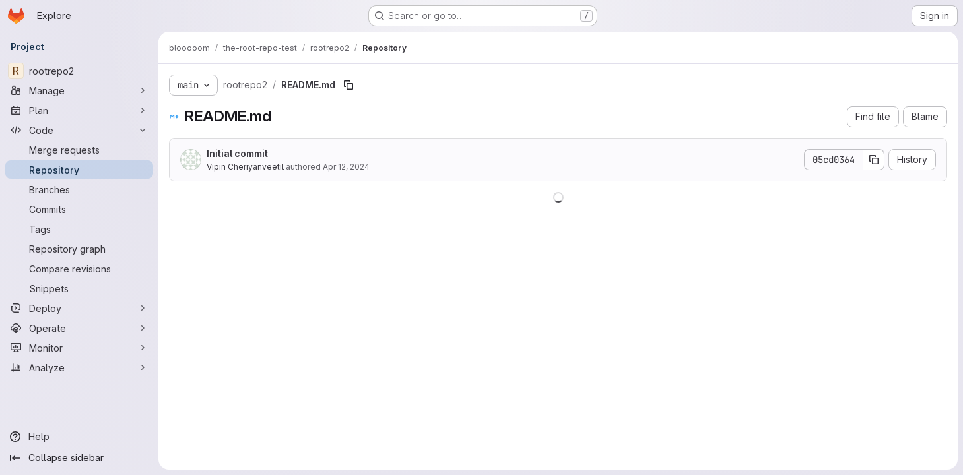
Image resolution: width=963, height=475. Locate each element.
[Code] (79, 130)
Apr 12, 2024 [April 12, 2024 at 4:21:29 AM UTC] (346, 167)
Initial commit (237, 153)
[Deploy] (79, 308)
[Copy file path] (348, 85)
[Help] (79, 437)
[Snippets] (79, 288)
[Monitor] (79, 347)
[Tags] (79, 229)
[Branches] (79, 189)
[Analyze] (79, 367)
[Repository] (79, 169)
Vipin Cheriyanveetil (245, 167)
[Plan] (79, 110)
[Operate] (79, 328)
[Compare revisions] (79, 268)
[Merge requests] (79, 150)
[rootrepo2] (79, 70)
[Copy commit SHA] (873, 159)
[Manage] (79, 90)
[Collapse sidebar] (79, 458)
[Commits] (79, 209)
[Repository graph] (79, 248)
